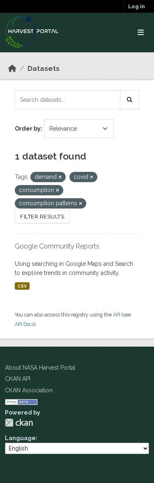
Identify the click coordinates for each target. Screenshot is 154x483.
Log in (136, 6)
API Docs (24, 324)
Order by (28, 128)
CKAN (19, 422)
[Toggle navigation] (140, 33)
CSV (22, 286)
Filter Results (42, 216)
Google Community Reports (57, 246)
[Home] (12, 68)
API (116, 315)
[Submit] (130, 99)
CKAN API (17, 378)
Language (20, 438)
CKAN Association (29, 390)
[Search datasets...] (67, 99)
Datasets (44, 68)
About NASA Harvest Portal (40, 367)
